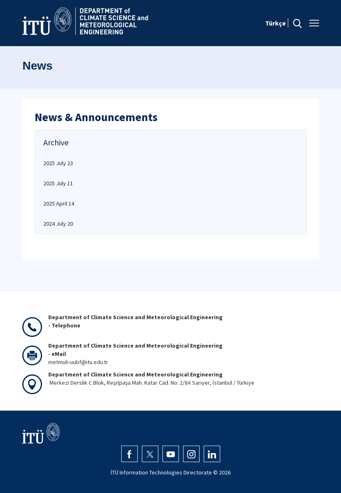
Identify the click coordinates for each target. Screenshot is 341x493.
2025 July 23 (58, 163)
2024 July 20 (58, 223)
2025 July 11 (58, 183)
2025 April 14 (58, 203)
